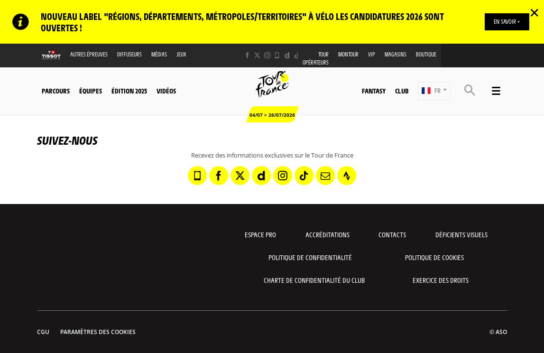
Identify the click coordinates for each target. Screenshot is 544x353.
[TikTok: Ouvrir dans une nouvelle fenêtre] (297, 55)
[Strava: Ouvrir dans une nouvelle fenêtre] (346, 175)
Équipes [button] (90, 90)
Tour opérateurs (316, 58)
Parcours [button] (56, 90)
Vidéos (166, 90)
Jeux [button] (181, 54)
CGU (43, 332)
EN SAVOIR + (507, 21)
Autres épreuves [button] (89, 54)
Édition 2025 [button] (129, 90)
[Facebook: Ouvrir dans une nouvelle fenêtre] (247, 55)
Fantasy (374, 90)
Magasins (395, 54)
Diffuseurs (129, 54)
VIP (371, 54)
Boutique (426, 54)
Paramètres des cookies (98, 332)
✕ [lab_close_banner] (534, 12)
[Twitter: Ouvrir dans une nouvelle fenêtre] (257, 55)
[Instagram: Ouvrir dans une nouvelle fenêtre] (267, 55)
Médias (159, 54)
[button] (434, 91)
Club (401, 90)
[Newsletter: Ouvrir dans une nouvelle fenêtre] (325, 175)
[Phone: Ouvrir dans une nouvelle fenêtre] (277, 55)
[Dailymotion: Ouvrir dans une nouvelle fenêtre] (287, 55)
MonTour (348, 54)
